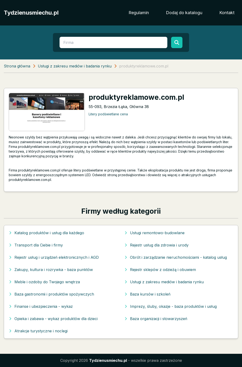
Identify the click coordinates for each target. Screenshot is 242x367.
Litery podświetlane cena (108, 114)
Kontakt (226, 12)
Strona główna (17, 66)
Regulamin (139, 12)
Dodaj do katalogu (184, 12)
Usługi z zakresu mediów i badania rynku (75, 66)
